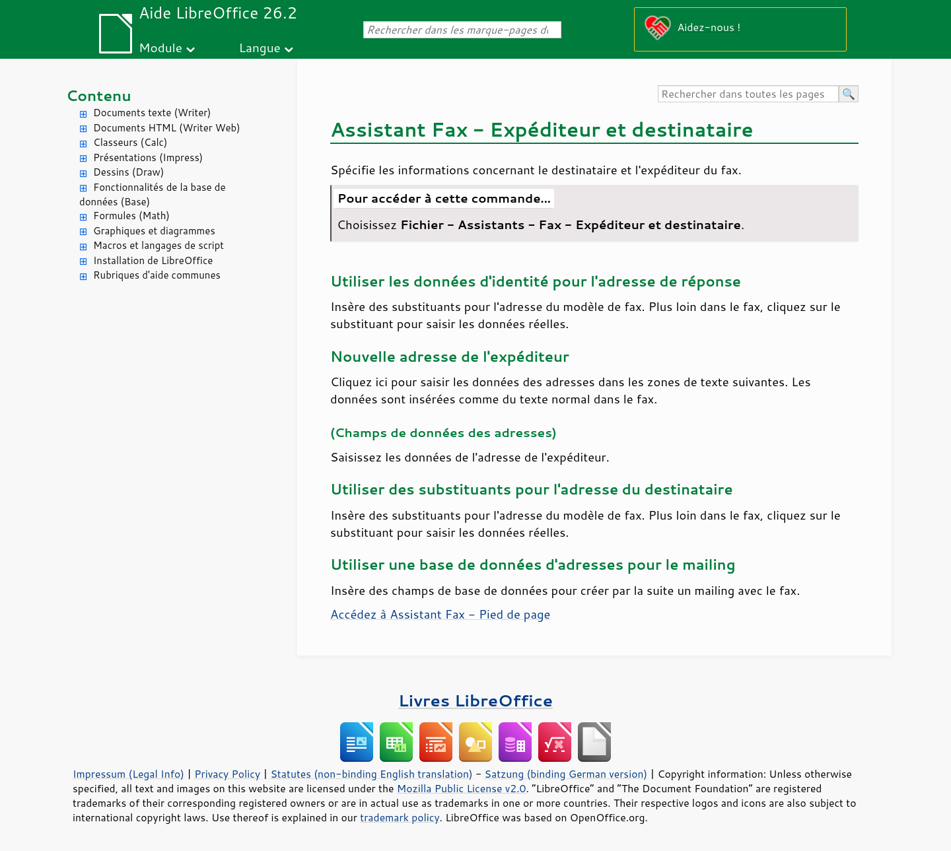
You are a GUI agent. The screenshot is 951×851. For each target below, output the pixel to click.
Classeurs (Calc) (130, 142)
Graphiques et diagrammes (154, 231)
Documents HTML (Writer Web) (166, 128)
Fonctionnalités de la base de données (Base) (152, 194)
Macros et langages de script (158, 245)
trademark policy (399, 817)
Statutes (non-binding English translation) (371, 773)
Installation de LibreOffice (153, 260)
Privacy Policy (227, 773)
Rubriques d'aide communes (157, 275)
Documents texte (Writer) (152, 112)
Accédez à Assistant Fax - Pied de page (440, 614)
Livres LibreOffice (475, 700)
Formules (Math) (131, 215)
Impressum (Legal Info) (128, 773)
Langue (259, 47)
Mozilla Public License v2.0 (461, 788)
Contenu (98, 95)
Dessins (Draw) (128, 172)
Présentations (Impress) (148, 157)
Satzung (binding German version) (566, 773)
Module (160, 47)
